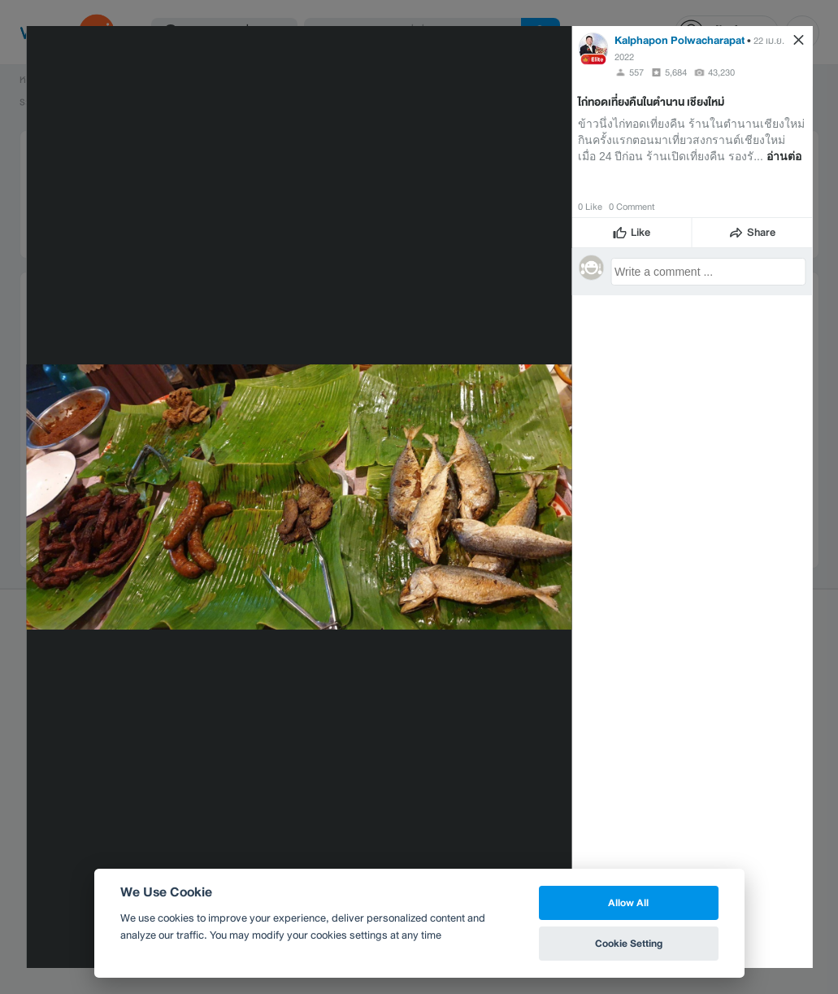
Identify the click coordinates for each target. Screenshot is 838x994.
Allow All (628, 902)
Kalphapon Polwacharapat (679, 40)
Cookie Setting (628, 943)
